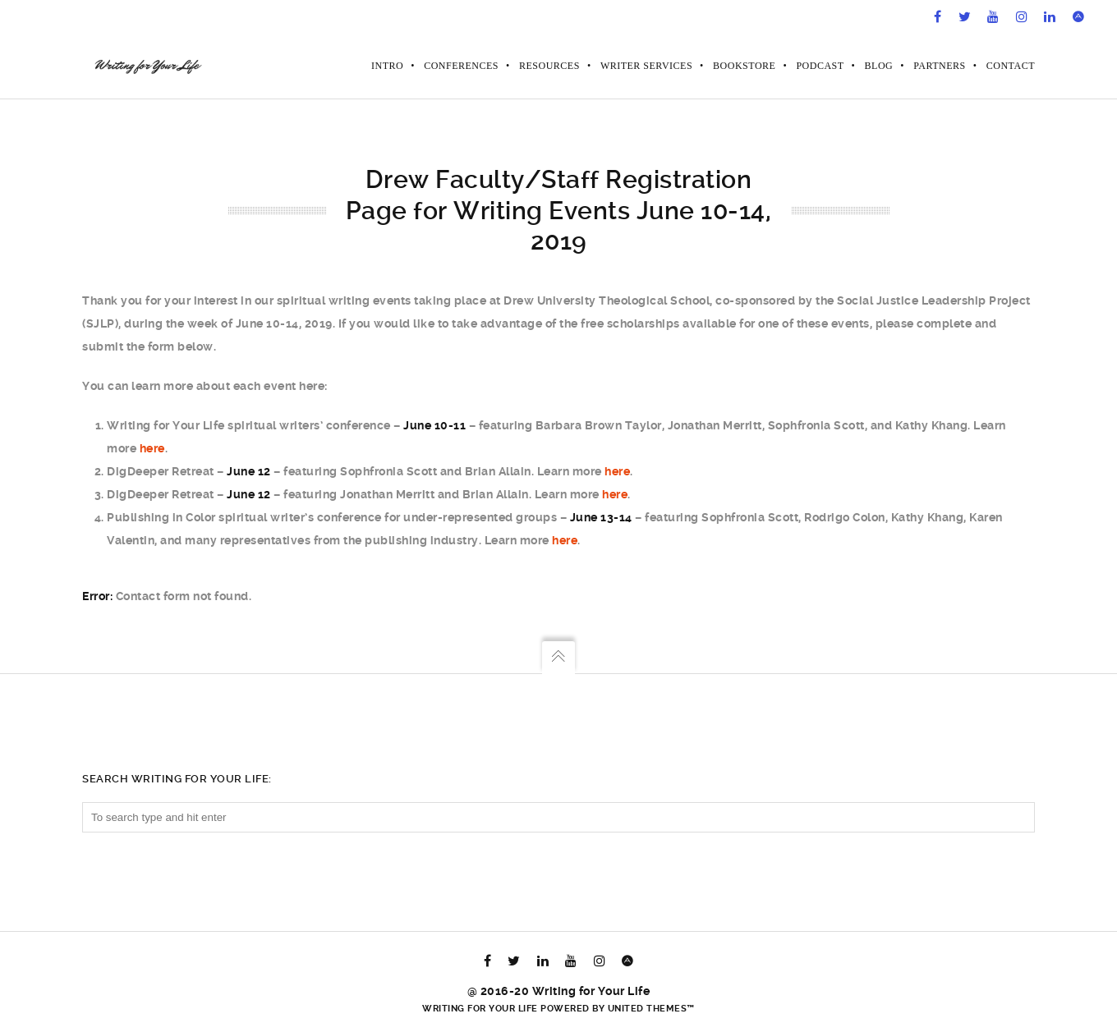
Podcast (819, 65)
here (152, 448)
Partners (939, 65)
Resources (549, 65)
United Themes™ (651, 1008)
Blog (879, 65)
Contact (1010, 65)
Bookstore (744, 65)
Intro (387, 65)
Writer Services (646, 65)
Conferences (461, 65)
